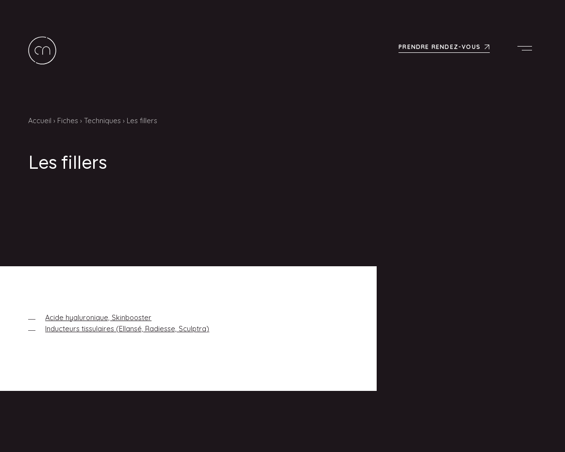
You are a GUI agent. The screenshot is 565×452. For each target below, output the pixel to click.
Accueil (39, 120)
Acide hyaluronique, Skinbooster (98, 317)
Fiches (67, 120)
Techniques (102, 120)
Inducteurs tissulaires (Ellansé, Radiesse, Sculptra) (127, 328)
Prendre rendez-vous (440, 46)
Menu (527, 47)
